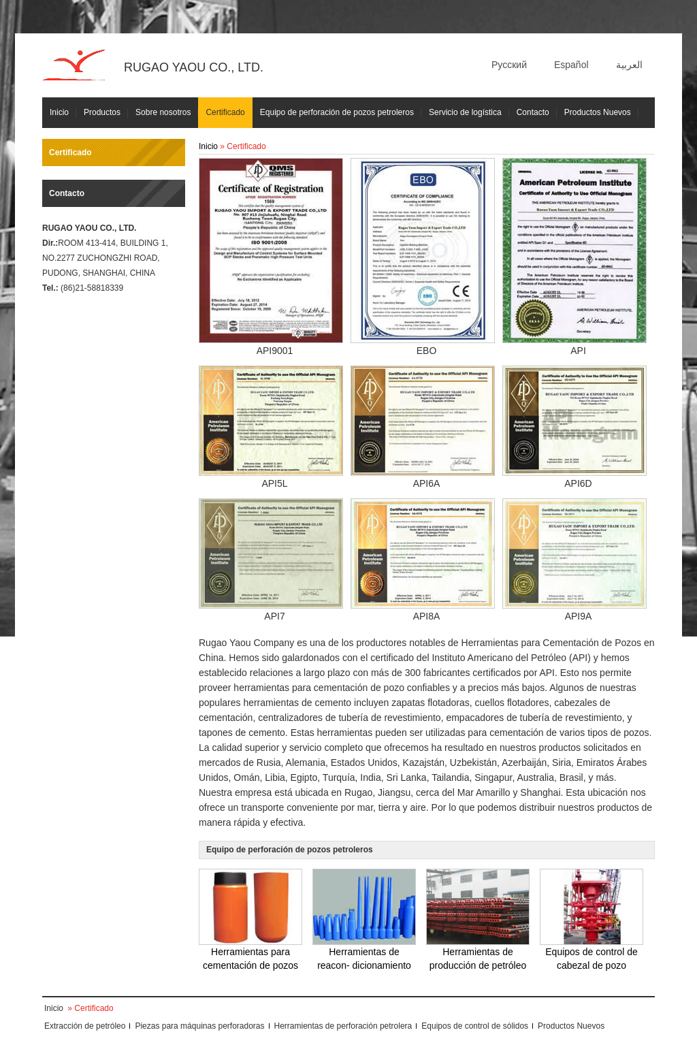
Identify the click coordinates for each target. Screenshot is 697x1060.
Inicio (59, 112)
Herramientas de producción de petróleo (478, 920)
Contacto (533, 112)
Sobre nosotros (163, 112)
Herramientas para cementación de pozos (250, 920)
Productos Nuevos (597, 112)
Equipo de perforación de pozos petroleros (337, 112)
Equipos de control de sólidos (474, 1026)
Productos (102, 112)
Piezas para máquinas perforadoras (199, 1026)
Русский (509, 64)
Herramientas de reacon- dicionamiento (364, 920)
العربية (629, 64)
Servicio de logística (465, 112)
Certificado (225, 112)
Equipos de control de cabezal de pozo (591, 920)
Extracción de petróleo (84, 1026)
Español (571, 64)
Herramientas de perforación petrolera (343, 1026)
